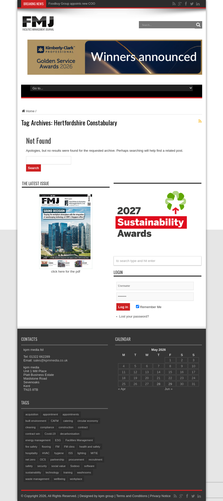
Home (28, 111)
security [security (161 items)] (42, 466)
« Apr (122, 389)
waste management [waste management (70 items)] (37, 478)
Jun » (169, 389)
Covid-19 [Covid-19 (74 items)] (50, 433)
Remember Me (148, 307)
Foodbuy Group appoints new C (70, 3)
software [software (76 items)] (89, 466)
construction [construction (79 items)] (66, 427)
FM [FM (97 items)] (58, 446)
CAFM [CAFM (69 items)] (55, 420)
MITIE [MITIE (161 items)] (94, 453)
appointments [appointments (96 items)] (71, 414)
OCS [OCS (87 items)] (43, 459)
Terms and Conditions (131, 496)
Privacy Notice (160, 496)
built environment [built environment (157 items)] (36, 420)
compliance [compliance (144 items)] (47, 427)
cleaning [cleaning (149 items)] (31, 427)
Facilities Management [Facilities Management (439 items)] (79, 440)
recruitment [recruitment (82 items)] (95, 459)
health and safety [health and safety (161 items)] (89, 446)
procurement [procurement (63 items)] (76, 459)
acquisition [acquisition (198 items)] (32, 414)
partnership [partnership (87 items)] (57, 459)
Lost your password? (134, 316)
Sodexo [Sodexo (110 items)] (74, 466)
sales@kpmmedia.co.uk (50, 360)
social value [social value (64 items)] (58, 466)
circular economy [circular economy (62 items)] (87, 420)
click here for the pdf (65, 271)
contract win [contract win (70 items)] (33, 433)
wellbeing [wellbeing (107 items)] (59, 478)
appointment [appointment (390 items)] (50, 414)
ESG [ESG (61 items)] (58, 440)
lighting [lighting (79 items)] (81, 453)
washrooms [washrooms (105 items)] (84, 472)
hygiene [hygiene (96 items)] (59, 453)
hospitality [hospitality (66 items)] (32, 453)
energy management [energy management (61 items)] (38, 440)
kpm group (106, 496)
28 (158, 384)
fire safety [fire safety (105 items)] (31, 446)
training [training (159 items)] (68, 472)
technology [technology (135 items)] (52, 472)
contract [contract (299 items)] (83, 427)
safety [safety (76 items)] (29, 466)
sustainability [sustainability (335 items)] (33, 472)
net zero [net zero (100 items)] (30, 459)
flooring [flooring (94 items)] (46, 446)
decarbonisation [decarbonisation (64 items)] (69, 433)
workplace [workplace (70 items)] (76, 478)
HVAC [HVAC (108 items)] (46, 453)
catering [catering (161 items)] (68, 420)
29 (170, 384)
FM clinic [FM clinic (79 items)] (69, 446)
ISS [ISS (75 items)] (70, 453)
